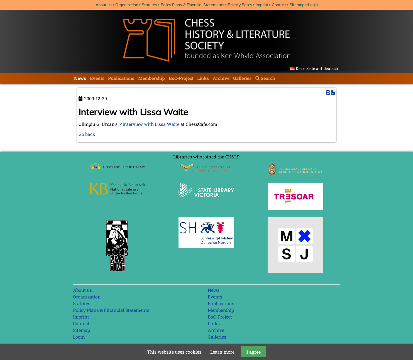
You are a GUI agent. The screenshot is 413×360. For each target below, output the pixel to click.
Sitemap (297, 4)
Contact (279, 4)
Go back (87, 134)
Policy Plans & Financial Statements (192, 4)
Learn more (222, 352)
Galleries (242, 78)
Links (203, 78)
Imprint (262, 4)
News (80, 78)
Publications (121, 78)
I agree (253, 352)
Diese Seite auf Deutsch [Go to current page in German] (317, 68)
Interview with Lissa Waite (151, 124)
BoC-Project (181, 78)
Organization (126, 4)
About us (104, 4)
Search (268, 78)
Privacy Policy (240, 4)
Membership (151, 78)
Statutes (149, 4)
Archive (221, 78)
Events (97, 78)
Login (313, 4)
